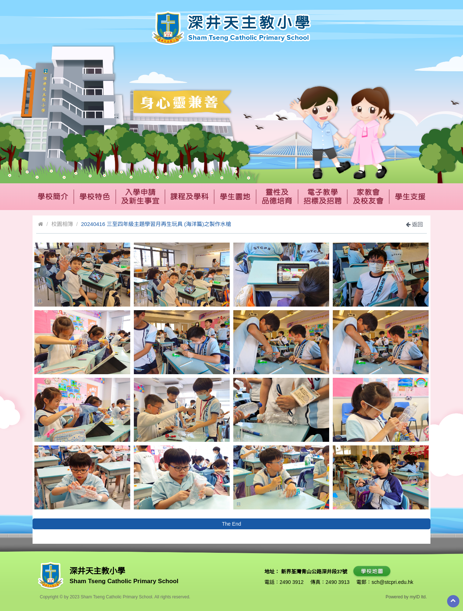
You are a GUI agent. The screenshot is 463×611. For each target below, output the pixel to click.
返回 (414, 224)
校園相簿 (62, 224)
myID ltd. (418, 596)
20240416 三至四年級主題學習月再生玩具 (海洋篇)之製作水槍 (156, 224)
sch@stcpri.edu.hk (392, 582)
